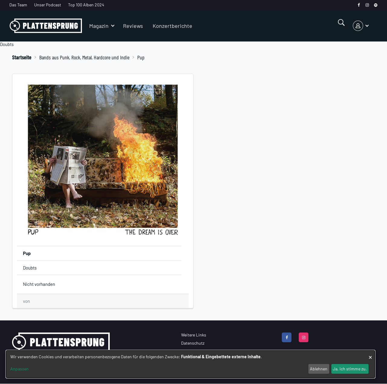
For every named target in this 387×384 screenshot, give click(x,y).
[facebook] (359, 5)
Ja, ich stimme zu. (350, 368)
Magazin (99, 25)
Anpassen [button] (19, 368)
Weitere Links (193, 334)
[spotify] (376, 5)
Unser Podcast (47, 4)
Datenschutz (192, 343)
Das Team (18, 4)
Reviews (133, 25)
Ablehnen (318, 368)
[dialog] (190, 364)
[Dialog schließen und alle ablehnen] (370, 354)
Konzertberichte (172, 25)
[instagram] (367, 5)
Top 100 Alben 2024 (86, 4)
